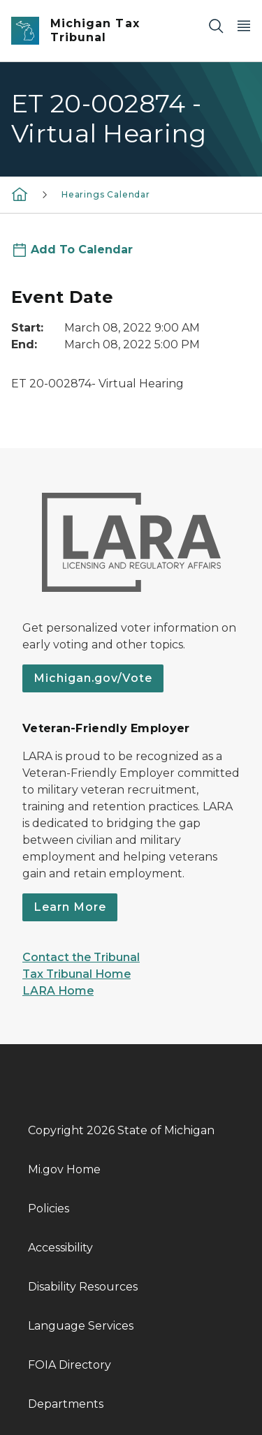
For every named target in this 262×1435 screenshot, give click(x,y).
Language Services (80, 1325)
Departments (65, 1404)
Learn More (70, 907)
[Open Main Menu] (243, 25)
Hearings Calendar (105, 194)
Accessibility (60, 1247)
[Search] (216, 25)
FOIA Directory (69, 1364)
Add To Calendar (82, 249)
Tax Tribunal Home (76, 974)
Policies (48, 1208)
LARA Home (58, 990)
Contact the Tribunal (81, 957)
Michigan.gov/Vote (93, 678)
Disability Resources (83, 1286)
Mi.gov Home (64, 1169)
